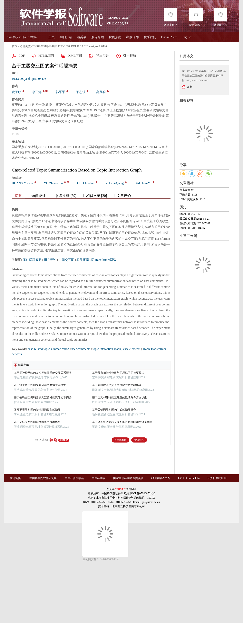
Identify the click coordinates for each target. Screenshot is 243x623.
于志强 (80, 92)
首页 (14, 46)
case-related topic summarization (48, 349)
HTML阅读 (46, 55)
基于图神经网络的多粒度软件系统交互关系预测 (43, 372)
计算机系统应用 (217, 478)
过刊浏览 (25, 46)
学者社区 (139, 440)
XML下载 (75, 55)
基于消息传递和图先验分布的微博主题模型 (40, 385)
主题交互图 (66, 259)
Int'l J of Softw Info (188, 478)
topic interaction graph (106, 349)
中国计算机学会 (74, 478)
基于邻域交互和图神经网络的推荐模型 (37, 422)
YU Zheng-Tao (53, 183)
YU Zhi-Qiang (114, 183)
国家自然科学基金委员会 (128, 478)
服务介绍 (97, 37)
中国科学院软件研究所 (43, 478)
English (186, 37)
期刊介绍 (66, 37)
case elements (131, 349)
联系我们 (150, 37)
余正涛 (37, 92)
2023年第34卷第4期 (44, 46)
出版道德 (132, 37)
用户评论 (50, 259)
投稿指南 (115, 37)
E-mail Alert (169, 37)
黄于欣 (16, 92)
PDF (22, 55)
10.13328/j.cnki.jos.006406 (29, 78)
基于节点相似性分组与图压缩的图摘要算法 (118, 372)
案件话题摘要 (32, 259)
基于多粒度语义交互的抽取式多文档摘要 (116, 385)
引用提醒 (129, 55)
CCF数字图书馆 (160, 478)
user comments (80, 349)
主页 (51, 37)
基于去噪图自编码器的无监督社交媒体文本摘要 (43, 397)
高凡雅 (101, 92)
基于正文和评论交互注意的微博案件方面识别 (119, 397)
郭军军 (60, 92)
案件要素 (82, 259)
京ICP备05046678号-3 (142, 493)
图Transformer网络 (103, 259)
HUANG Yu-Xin (22, 183)
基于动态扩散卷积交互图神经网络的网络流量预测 (122, 422)
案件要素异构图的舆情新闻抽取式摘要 (37, 409)
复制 (189, 86)
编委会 (81, 37)
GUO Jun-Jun (85, 183)
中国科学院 (98, 478)
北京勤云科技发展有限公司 (128, 506)
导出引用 (102, 55)
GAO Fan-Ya (143, 183)
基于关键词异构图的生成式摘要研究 (114, 409)
